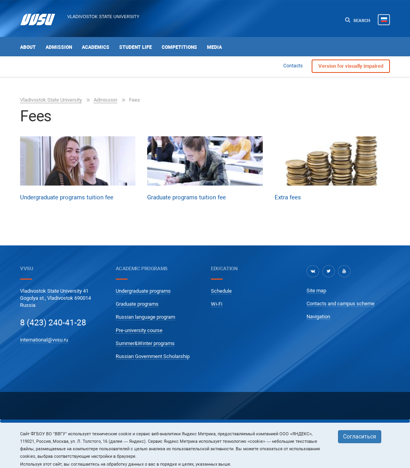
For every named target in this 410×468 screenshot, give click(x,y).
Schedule (221, 291)
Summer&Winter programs (145, 343)
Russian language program (145, 317)
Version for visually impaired (350, 66)
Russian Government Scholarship (153, 356)
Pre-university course (139, 330)
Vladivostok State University (103, 16)
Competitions (179, 47)
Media (214, 47)
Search (357, 20)
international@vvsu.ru (44, 340)
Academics (95, 47)
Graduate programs (137, 304)
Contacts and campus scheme (341, 303)
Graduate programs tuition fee (186, 197)
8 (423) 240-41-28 (53, 322)
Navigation (318, 316)
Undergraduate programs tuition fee (66, 197)
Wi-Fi (216, 304)
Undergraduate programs (143, 291)
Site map (316, 290)
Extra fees (288, 197)
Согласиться (359, 436)
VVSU (26, 268)
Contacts (293, 66)
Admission (59, 47)
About (28, 47)
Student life (135, 47)
